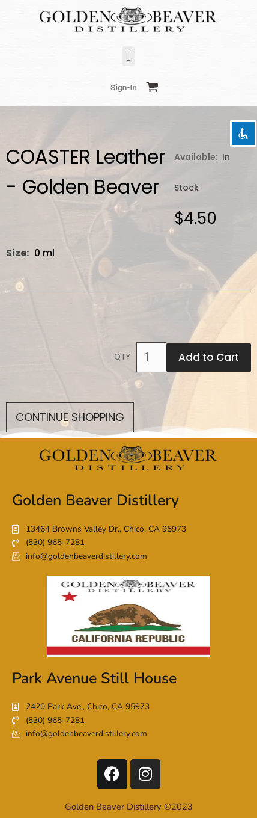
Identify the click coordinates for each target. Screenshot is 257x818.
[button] (128, 56)
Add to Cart (208, 357)
